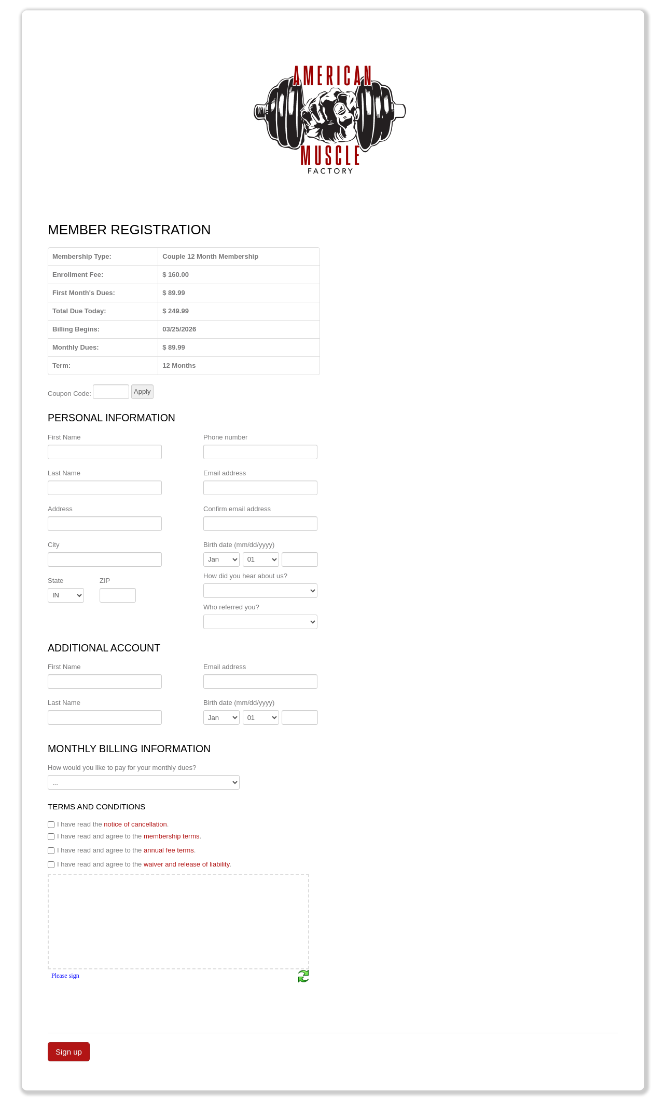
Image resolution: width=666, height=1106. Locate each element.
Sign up (69, 1051)
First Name (64, 437)
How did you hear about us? (245, 576)
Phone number (225, 437)
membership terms (172, 836)
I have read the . (108, 824)
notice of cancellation (135, 824)
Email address (224, 473)
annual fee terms (169, 850)
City (53, 545)
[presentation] (126, 1003)
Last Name (64, 473)
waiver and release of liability (186, 864)
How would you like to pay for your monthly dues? (122, 767)
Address (60, 509)
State (55, 580)
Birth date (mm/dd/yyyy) (238, 545)
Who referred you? (231, 607)
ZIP (105, 580)
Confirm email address (237, 509)
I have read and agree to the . (124, 836)
